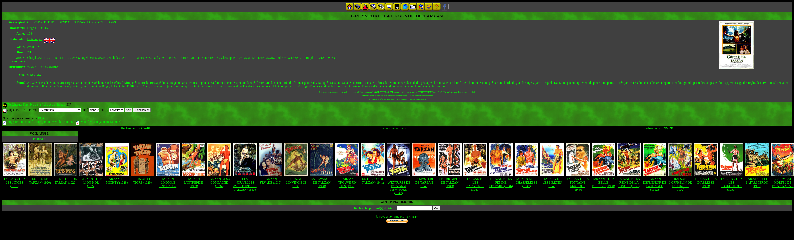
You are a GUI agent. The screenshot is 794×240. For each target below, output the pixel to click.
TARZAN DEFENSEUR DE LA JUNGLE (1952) (654, 185)
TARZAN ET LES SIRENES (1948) (552, 183)
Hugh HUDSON (37, 28)
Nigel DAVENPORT (94, 57)
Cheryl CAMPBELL (40, 57)
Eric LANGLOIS (263, 57)
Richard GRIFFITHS (189, 57)
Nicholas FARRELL (121, 57)
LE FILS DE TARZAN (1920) (40, 181)
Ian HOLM (212, 57)
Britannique (34, 39)
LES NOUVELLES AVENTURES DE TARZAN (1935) (244, 185)
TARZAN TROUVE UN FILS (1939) (347, 183)
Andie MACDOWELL (289, 57)
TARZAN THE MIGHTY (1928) (117, 181)
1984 (30, 33)
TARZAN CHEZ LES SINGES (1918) (14, 183)
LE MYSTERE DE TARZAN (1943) (424, 183)
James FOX (143, 57)
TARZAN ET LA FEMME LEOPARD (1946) (501, 183)
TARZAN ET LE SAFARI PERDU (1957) (757, 183)
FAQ (41, 118)
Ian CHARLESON (67, 57)
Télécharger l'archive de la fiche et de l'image (36, 105)
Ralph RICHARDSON (320, 57)
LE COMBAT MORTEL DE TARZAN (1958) (782, 183)
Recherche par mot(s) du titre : (375, 208)
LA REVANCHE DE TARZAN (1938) (322, 183)
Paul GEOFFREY (163, 57)
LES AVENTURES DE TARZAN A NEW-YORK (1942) (398, 186)
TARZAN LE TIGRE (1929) (142, 181)
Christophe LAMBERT (236, 57)
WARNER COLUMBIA (42, 67)
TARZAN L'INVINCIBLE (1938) (296, 183)
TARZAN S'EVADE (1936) (270, 181)
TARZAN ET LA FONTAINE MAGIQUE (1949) (578, 185)
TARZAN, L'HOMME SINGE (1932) (168, 183)
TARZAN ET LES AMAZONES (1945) (475, 185)
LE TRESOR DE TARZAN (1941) (373, 181)
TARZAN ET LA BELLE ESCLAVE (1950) (603, 183)
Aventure (33, 46)
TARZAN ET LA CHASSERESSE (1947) (526, 183)
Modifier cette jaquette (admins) (99, 122)
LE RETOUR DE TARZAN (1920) (65, 181)
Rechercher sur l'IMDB (658, 129)
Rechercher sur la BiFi (395, 129)
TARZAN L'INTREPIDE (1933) (193, 183)
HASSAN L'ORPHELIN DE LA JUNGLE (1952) (680, 185)
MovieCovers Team (405, 217)
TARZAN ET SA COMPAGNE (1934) (219, 183)
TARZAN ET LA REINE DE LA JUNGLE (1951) (629, 183)
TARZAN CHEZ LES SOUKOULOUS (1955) (731, 185)
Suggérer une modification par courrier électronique (38, 122)
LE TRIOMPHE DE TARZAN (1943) (449, 183)
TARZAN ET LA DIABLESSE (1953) (706, 183)
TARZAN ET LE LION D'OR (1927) (91, 183)
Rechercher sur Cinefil (135, 129)
